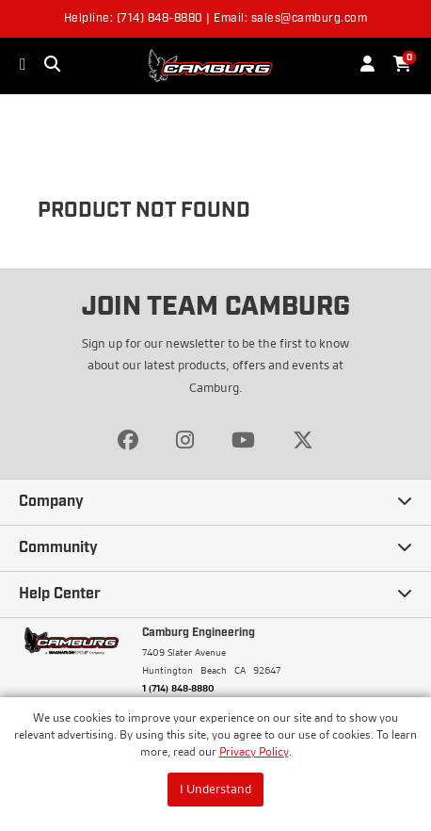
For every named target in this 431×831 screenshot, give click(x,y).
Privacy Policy (254, 751)
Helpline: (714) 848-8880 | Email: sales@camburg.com (216, 18)
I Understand (215, 788)
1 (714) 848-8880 (178, 687)
